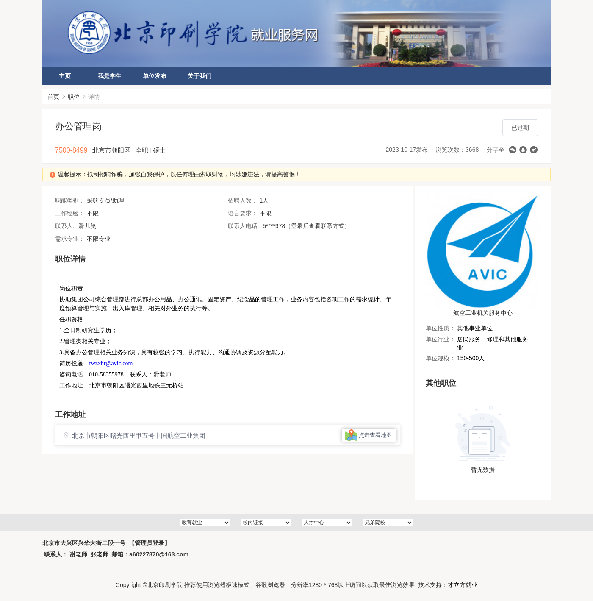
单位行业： (440, 339)
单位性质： (440, 328)
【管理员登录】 (149, 543)
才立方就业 (462, 585)
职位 (74, 96)
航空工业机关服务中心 (483, 312)
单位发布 (154, 75)
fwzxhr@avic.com (111, 363)
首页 (53, 96)
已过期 (520, 127)
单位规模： (440, 358)
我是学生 (110, 75)
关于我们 (199, 75)
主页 (65, 75)
